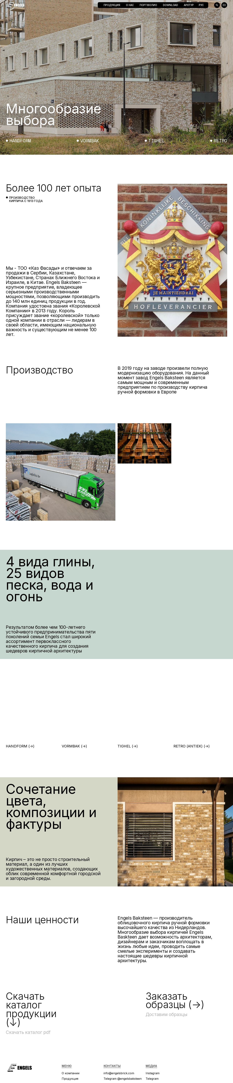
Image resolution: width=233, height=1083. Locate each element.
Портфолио (148, 5)
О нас (130, 5)
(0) (224, 5)
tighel (156, 140)
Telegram (152, 1078)
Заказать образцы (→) (175, 1000)
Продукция (112, 5)
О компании (70, 1073)
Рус (201, 5)
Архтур (189, 5)
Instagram (152, 1073)
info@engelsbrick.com (119, 1073)
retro (220, 140)
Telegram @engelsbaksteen (123, 1078)
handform (20, 140)
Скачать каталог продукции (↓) (31, 1009)
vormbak (89, 140)
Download (170, 5)
